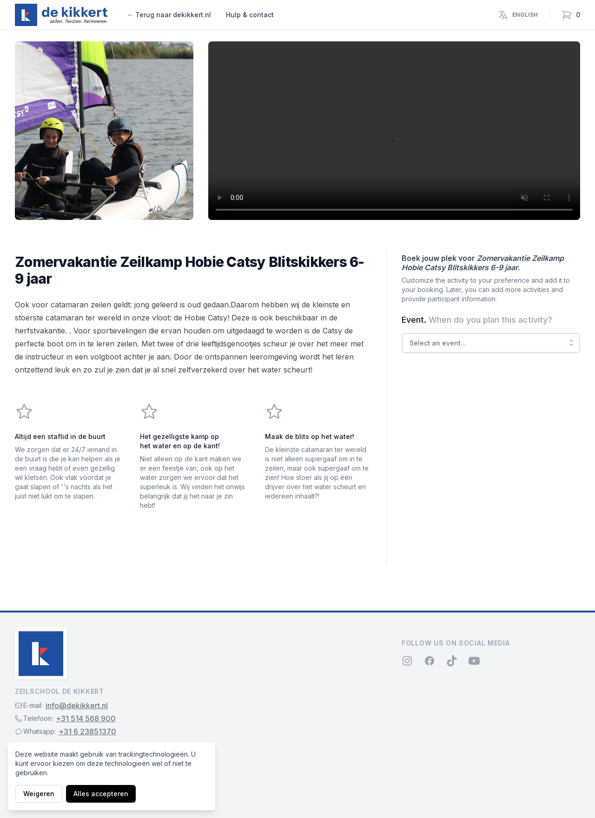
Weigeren (38, 794)
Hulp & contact (250, 15)
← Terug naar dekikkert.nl (169, 15)
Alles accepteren (100, 794)
